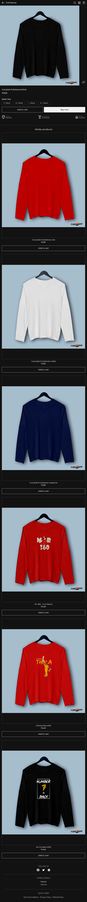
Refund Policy (58, 897)
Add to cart (22, 110)
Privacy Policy (45, 897)
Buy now (65, 110)
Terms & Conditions (31, 897)
